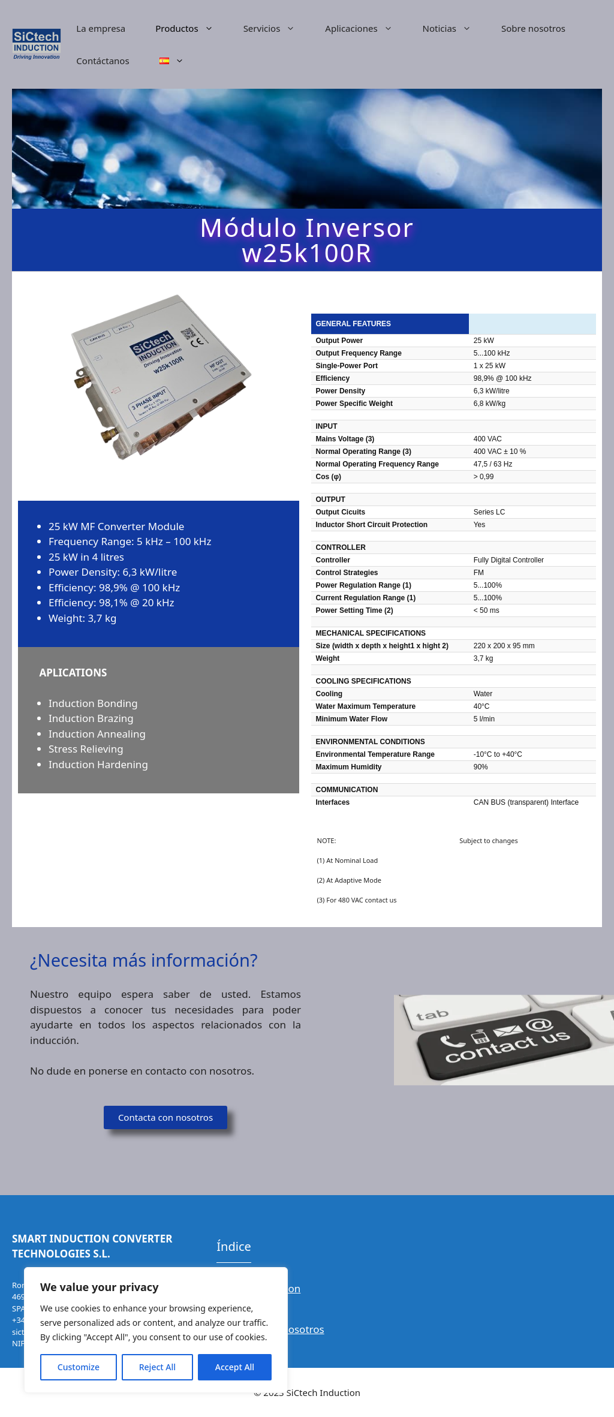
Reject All (157, 1367)
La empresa (100, 28)
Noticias (454, 28)
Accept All (234, 1367)
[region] (156, 1330)
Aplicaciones (366, 28)
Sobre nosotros (533, 28)
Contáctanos (102, 61)
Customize (79, 1367)
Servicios (277, 28)
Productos (191, 28)
